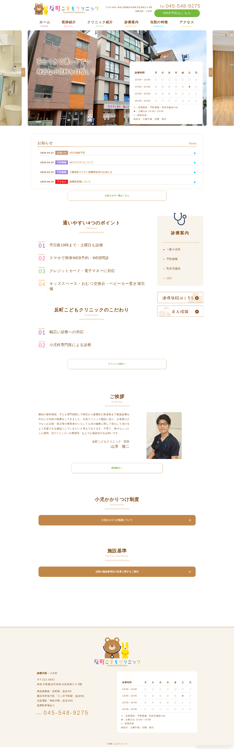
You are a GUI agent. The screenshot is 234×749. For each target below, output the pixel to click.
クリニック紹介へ (117, 364)
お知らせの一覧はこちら (117, 195)
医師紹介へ (117, 469)
